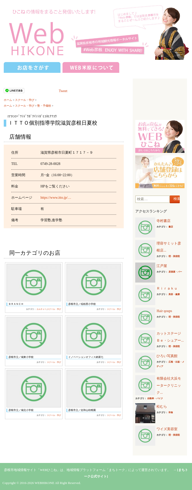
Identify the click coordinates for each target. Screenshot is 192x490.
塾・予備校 (44, 105)
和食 (170, 412)
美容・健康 (174, 294)
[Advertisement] (159, 100)
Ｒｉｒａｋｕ (167, 288)
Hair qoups (164, 311)
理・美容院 (174, 256)
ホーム (8, 99)
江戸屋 (161, 266)
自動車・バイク (155, 398)
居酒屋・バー (175, 272)
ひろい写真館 (167, 356)
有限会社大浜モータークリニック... (168, 385)
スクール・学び (24, 99)
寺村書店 (163, 221)
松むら (161, 406)
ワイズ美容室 (167, 429)
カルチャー (41, 309)
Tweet (63, 91)
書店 (170, 226)
